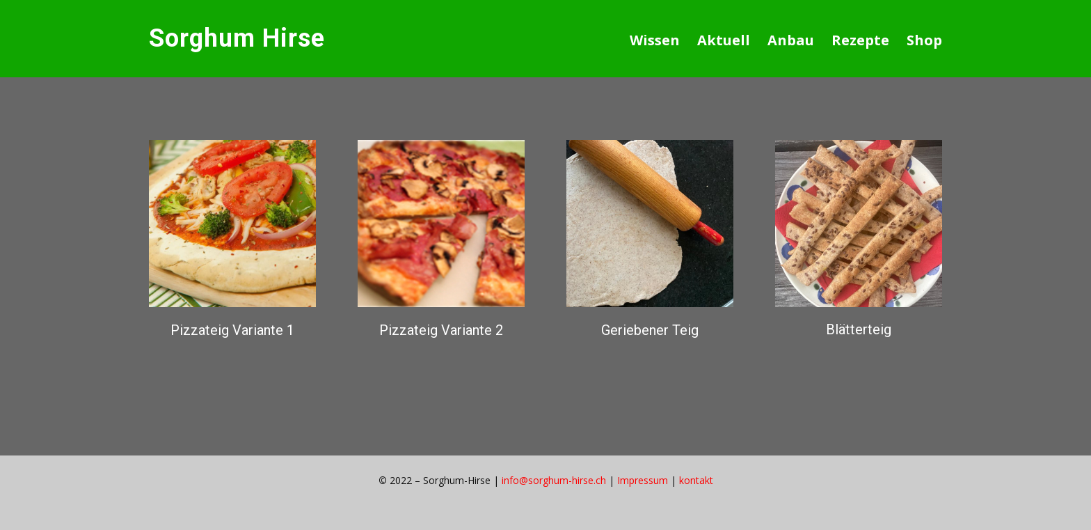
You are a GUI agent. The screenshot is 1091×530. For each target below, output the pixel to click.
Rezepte (860, 40)
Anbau (790, 40)
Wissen (655, 40)
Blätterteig (858, 329)
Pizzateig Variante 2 (441, 330)
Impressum (642, 480)
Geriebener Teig (650, 330)
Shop (924, 40)
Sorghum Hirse (237, 38)
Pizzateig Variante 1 (232, 330)
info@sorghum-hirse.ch (554, 480)
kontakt (696, 480)
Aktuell (723, 40)
